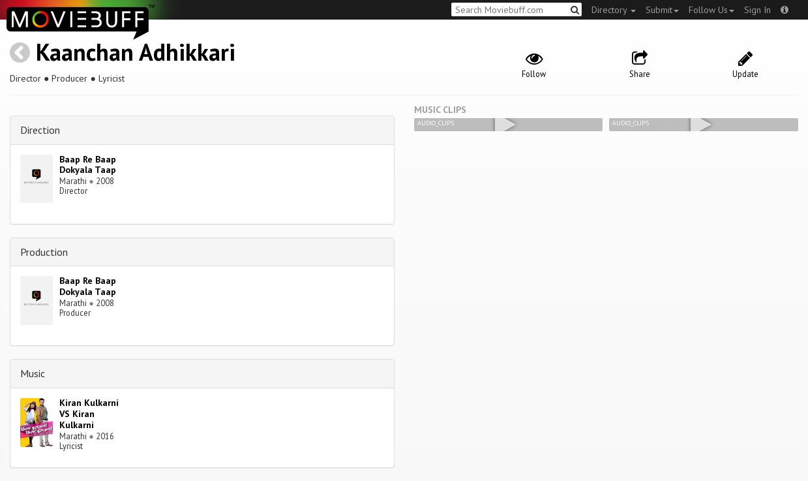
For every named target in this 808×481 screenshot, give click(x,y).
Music (32, 373)
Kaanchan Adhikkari (135, 52)
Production (44, 251)
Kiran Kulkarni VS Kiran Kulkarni (89, 414)
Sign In (757, 10)
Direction (40, 129)
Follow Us (711, 10)
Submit (662, 10)
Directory (613, 10)
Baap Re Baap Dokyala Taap (87, 164)
